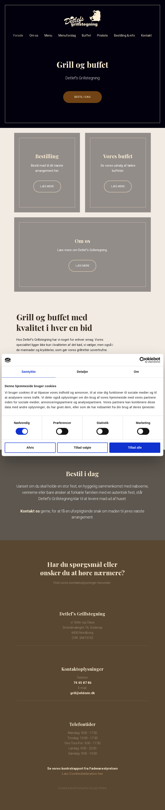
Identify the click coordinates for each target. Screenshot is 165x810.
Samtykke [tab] (28, 372)
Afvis (30, 447)
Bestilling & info (124, 35)
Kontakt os (30, 511)
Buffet (86, 35)
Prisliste (102, 35)
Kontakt (146, 35)
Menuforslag (67, 35)
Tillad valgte (82, 447)
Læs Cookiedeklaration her (82, 774)
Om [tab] (136, 372)
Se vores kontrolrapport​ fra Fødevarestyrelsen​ (82, 768)
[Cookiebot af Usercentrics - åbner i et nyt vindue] (141, 360)
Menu (48, 35)
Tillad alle (135, 447)
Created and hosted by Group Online (82, 788)
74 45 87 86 (82, 683)
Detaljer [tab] (82, 372)
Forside (18, 35)
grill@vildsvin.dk (82, 693)
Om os (33, 35)
